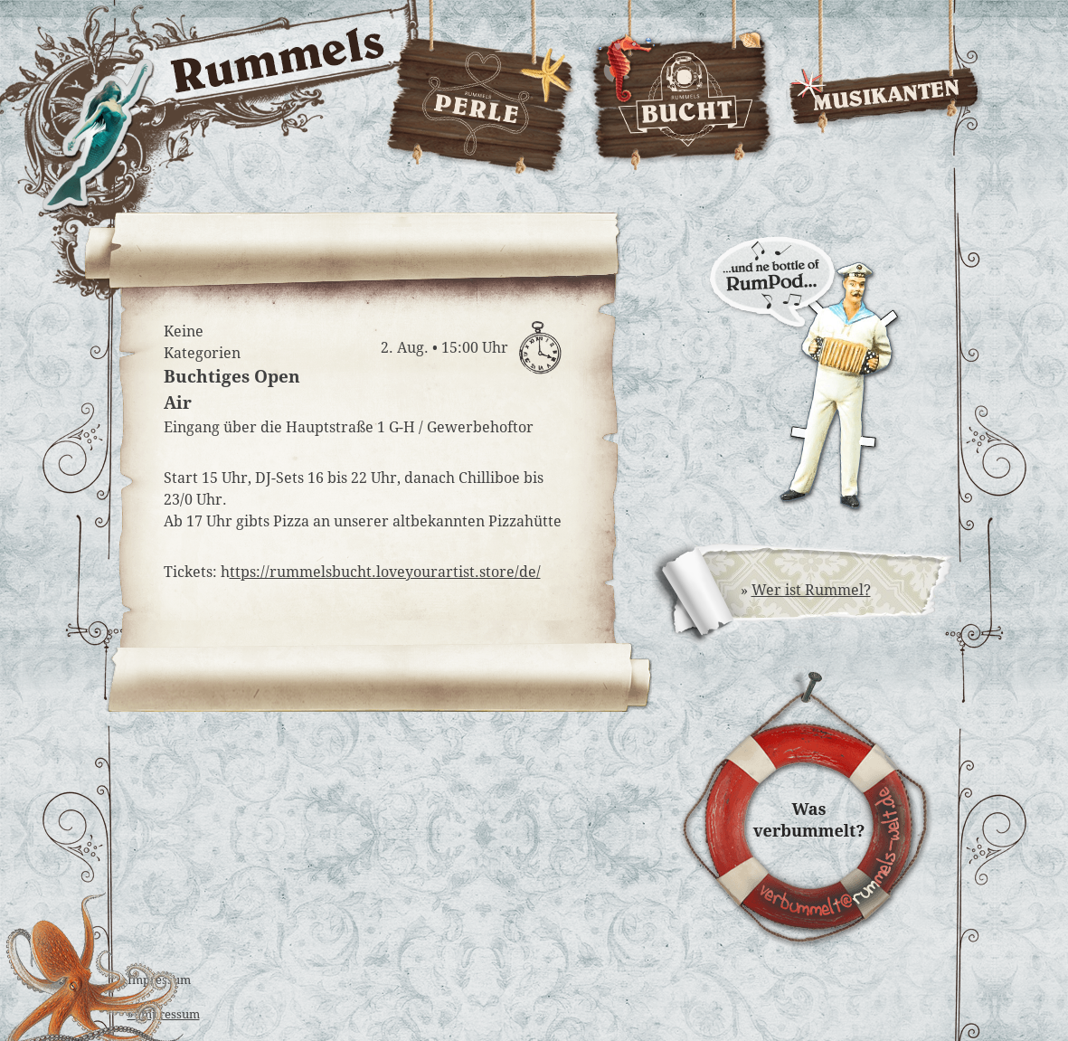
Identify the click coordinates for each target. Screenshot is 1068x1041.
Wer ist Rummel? (811, 590)
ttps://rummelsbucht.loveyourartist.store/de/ (385, 572)
